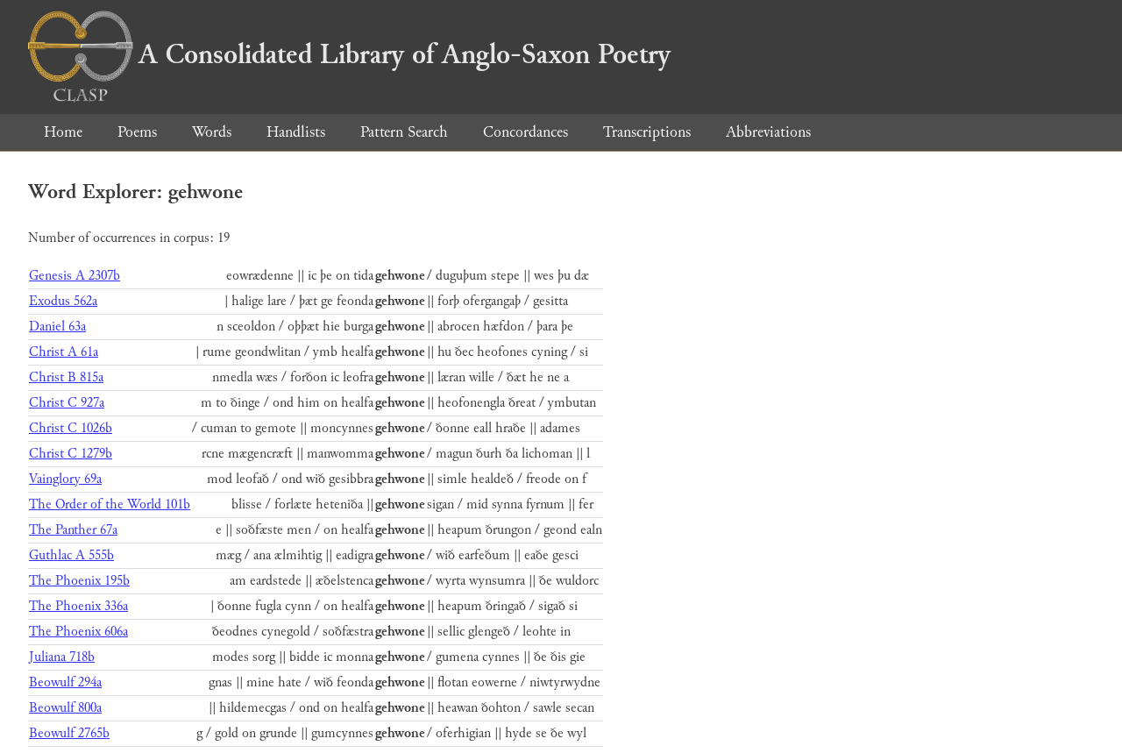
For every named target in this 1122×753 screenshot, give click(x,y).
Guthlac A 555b (71, 555)
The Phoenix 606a (78, 632)
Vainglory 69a (65, 479)
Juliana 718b (62, 657)
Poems (137, 132)
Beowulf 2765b (69, 733)
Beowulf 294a (65, 682)
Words (211, 132)
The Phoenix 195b (79, 581)
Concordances (525, 132)
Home (63, 132)
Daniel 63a (57, 326)
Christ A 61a (63, 352)
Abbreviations (768, 132)
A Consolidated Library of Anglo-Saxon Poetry (349, 54)
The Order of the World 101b (109, 504)
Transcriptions (647, 132)
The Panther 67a (73, 530)
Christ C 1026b (70, 428)
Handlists (295, 132)
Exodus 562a (63, 301)
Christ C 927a (66, 403)
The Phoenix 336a (78, 606)
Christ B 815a (66, 377)
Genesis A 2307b (74, 276)
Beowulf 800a (65, 708)
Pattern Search (404, 132)
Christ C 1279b (70, 454)
